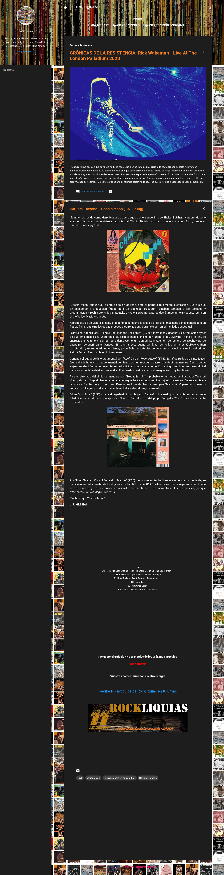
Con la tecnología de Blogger (138, 867)
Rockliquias (26, 31)
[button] (204, 52)
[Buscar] (210, 8)
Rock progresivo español (164, 25)
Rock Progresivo (126, 25)
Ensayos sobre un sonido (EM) (119, 778)
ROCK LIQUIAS (85, 7)
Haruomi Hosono (148, 778)
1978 (79, 778)
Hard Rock (99, 25)
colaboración (93, 778)
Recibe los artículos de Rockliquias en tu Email (138, 691)
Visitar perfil (25, 52)
